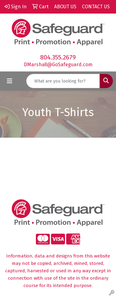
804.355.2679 (58, 57)
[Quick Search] (63, 81)
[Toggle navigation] (9, 81)
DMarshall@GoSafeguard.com (58, 64)
